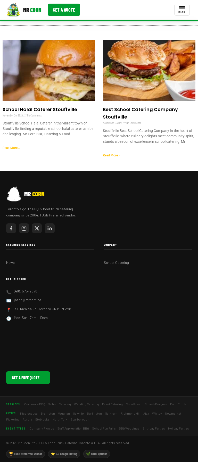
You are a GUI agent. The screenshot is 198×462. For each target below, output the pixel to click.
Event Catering (112, 404)
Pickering (13, 419)
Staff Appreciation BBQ (73, 428)
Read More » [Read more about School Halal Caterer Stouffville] (11, 148)
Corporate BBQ (34, 404)
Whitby (157, 413)
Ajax (146, 413)
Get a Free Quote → (28, 377)
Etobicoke (42, 419)
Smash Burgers (156, 404)
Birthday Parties (154, 428)
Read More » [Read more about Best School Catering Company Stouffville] (111, 155)
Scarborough (79, 419)
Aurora (27, 419)
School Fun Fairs (104, 428)
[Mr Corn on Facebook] (11, 228)
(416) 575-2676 (25, 291)
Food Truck (178, 404)
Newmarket (173, 413)
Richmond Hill (130, 413)
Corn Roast (134, 404)
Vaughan (64, 413)
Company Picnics (42, 428)
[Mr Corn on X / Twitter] (37, 228)
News (10, 262)
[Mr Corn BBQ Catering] (24, 10)
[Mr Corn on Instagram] (24, 228)
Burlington (94, 413)
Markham (111, 413)
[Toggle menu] (182, 10)
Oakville (78, 413)
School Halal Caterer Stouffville (40, 109)
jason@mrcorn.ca (27, 300)
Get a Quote (64, 10)
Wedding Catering (86, 404)
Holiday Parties (178, 428)
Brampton (48, 413)
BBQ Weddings (129, 428)
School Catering (116, 262)
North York (60, 419)
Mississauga (29, 413)
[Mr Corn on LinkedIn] (50, 228)
